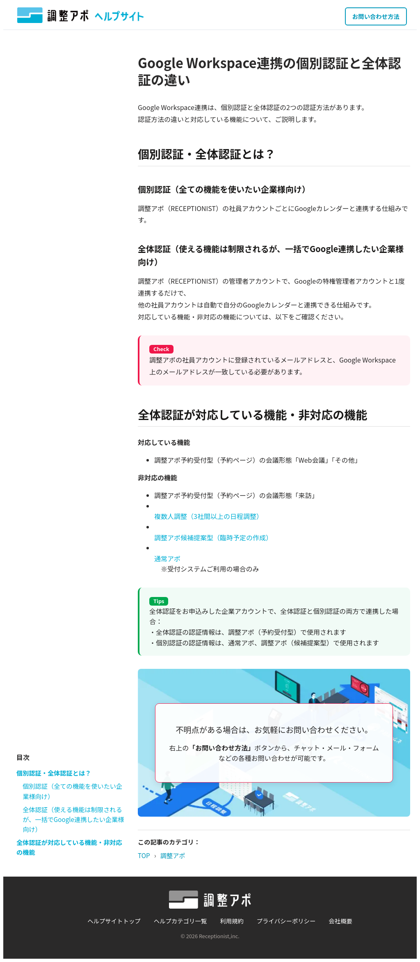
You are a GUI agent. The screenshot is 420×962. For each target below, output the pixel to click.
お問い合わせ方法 (375, 16)
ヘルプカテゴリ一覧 (180, 920)
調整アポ (172, 855)
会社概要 (340, 920)
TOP (144, 855)
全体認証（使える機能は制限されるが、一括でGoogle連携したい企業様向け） (73, 819)
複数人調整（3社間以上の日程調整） (208, 516)
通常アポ (167, 558)
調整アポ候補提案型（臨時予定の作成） (213, 537)
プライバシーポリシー (286, 920)
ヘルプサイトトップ (114, 920)
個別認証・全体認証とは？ (53, 772)
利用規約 (232, 920)
